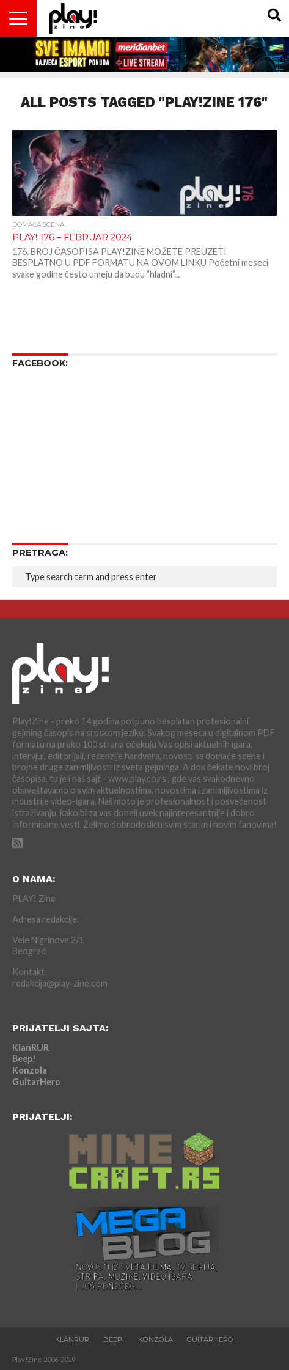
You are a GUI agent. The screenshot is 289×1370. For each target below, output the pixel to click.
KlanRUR (30, 1047)
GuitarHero (36, 1082)
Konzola (29, 1070)
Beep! (24, 1058)
